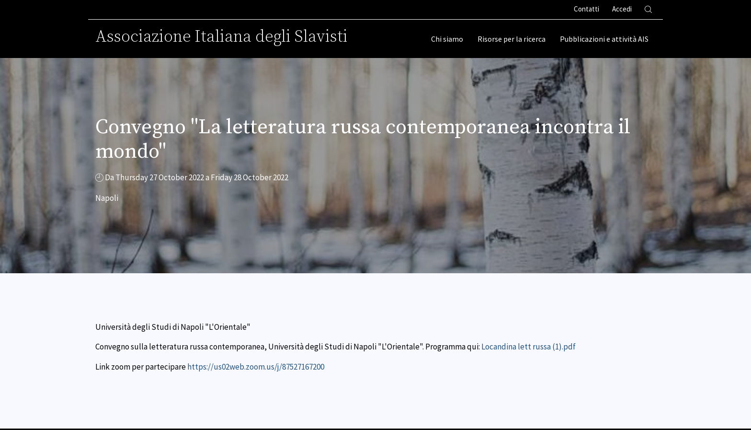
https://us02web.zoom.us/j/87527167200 (255, 366)
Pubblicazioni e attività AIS (604, 39)
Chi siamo (447, 39)
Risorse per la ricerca (512, 39)
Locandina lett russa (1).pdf (528, 346)
